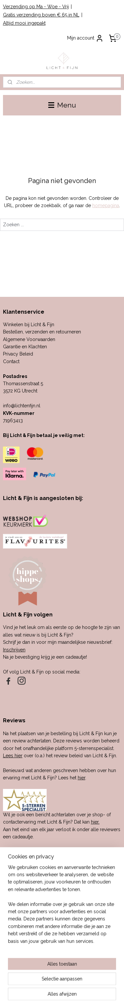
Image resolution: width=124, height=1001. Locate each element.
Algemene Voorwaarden (29, 339)
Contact (11, 361)
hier (81, 777)
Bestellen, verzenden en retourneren (42, 331)
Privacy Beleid (18, 354)
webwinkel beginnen (100, 978)
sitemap (64, 978)
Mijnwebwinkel (73, 989)
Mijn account (85, 38)
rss (76, 978)
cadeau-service (39, 892)
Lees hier (12, 755)
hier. (95, 822)
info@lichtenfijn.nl (21, 405)
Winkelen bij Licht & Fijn (28, 324)
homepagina (105, 205)
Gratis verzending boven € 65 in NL (41, 14)
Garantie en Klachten (25, 346)
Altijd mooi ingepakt (24, 23)
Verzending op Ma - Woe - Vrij (36, 6)
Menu (62, 105)
